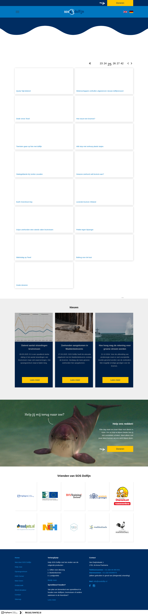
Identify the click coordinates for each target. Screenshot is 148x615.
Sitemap (18, 599)
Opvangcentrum (21, 571)
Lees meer (35, 380)
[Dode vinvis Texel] (44, 109)
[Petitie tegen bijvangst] (104, 220)
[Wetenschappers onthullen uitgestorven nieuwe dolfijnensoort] (104, 81)
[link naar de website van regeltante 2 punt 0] (31, 613)
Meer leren (19, 581)
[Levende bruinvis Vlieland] (104, 192)
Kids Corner (19, 576)
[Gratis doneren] (44, 275)
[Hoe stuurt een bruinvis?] (104, 109)
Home (17, 558)
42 (122, 63)
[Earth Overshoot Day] (44, 192)
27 (118, 63)
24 (105, 63)
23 (101, 63)
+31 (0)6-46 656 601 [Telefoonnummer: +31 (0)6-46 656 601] (104, 570)
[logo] (74, 15)
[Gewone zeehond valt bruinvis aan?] (104, 164)
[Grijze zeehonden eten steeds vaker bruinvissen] (44, 220)
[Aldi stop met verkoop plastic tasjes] (104, 137)
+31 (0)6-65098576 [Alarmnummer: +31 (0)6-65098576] (103, 573)
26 (114, 63)
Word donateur (20, 590)
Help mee (18, 567)
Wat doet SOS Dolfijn (23, 562)
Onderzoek (19, 585)
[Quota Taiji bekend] (44, 81)
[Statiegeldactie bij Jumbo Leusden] (44, 164)
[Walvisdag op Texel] (44, 248)
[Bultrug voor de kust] (104, 248)
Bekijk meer (52, 580)
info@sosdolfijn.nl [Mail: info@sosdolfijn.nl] (98, 581)
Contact (18, 595)
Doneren (120, 449)
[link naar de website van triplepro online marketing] (9, 613)
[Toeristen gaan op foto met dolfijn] (44, 137)
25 (109, 64)
